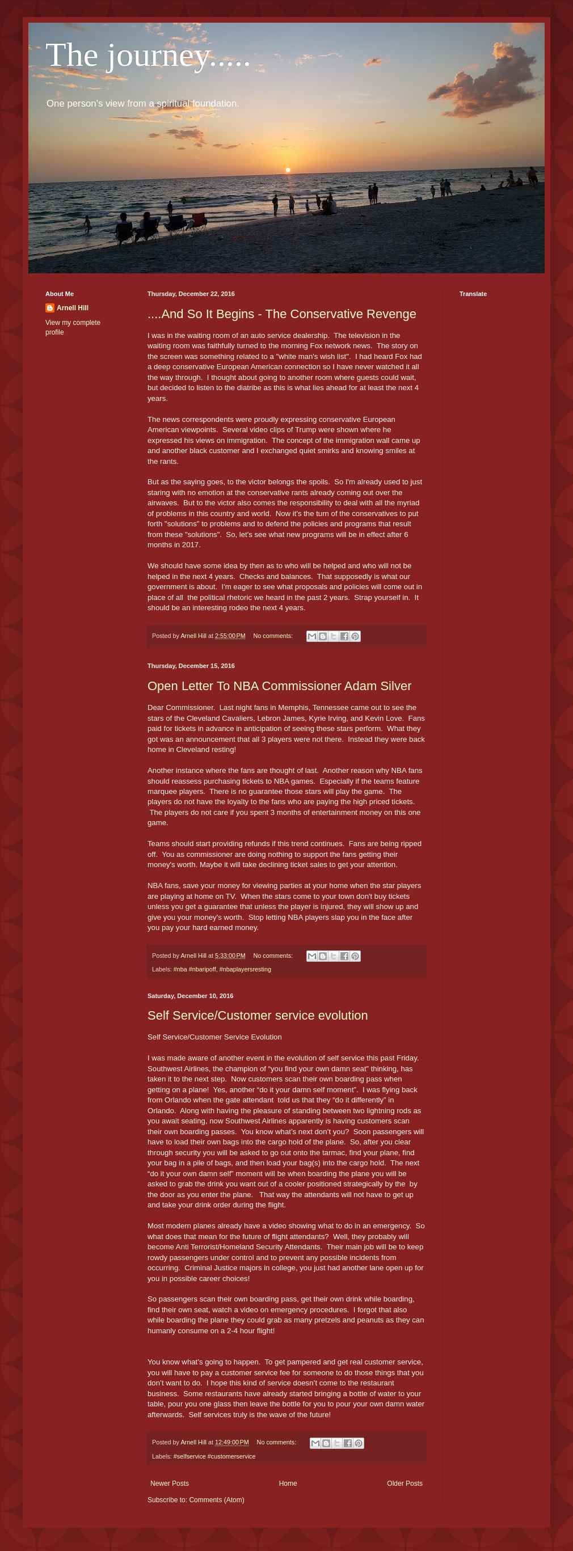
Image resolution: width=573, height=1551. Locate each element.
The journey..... (148, 54)
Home (288, 1483)
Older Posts (405, 1483)
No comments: (274, 635)
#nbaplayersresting (245, 969)
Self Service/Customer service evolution (258, 1015)
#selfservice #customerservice (215, 1456)
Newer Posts (169, 1483)
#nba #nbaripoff (195, 969)
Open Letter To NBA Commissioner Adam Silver (279, 686)
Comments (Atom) (216, 1500)
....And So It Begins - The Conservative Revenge (282, 314)
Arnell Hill (73, 308)
